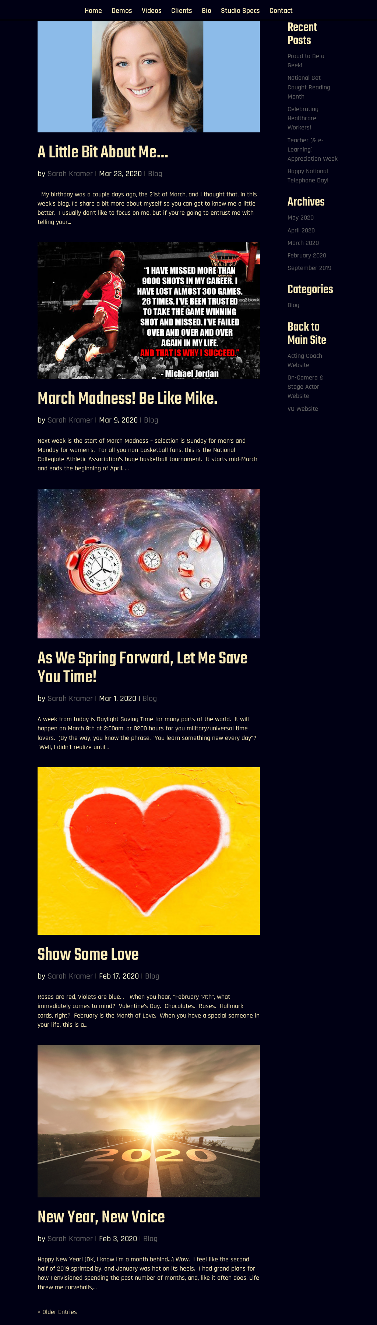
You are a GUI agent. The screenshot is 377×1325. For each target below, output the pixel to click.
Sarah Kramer (70, 174)
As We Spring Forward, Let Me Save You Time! (142, 668)
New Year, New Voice (101, 1217)
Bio (206, 11)
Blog (155, 174)
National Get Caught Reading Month (309, 87)
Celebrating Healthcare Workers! (303, 118)
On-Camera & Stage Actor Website (306, 386)
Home (93, 11)
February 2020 (307, 255)
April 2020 (301, 230)
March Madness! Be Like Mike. (128, 399)
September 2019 (309, 268)
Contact (281, 11)
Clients (181, 11)
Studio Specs (240, 11)
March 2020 (303, 243)
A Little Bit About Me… (103, 152)
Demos (122, 11)
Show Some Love (88, 955)
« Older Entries (57, 1312)
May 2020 (301, 217)
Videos (152, 11)
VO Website (303, 409)
